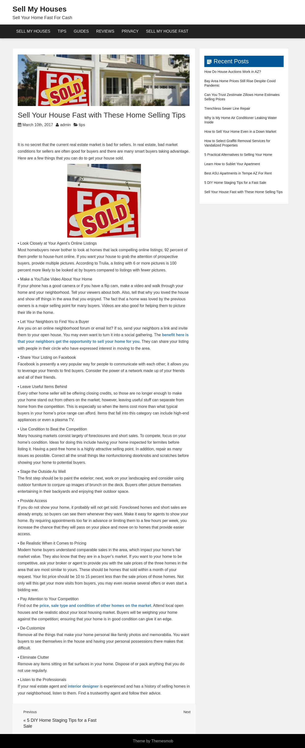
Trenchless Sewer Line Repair (227, 108)
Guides (81, 31)
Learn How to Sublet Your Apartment (232, 164)
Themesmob (162, 741)
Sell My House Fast (167, 31)
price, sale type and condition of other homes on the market (95, 605)
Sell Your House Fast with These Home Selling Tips (243, 192)
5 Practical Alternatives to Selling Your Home (238, 155)
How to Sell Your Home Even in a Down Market (240, 132)
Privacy (130, 31)
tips (82, 125)
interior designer (83, 686)
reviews (105, 31)
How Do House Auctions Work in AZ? (232, 72)
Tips (62, 31)
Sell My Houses (40, 9)
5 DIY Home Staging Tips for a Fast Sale (235, 183)
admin (65, 125)
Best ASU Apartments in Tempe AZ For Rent (238, 173)
